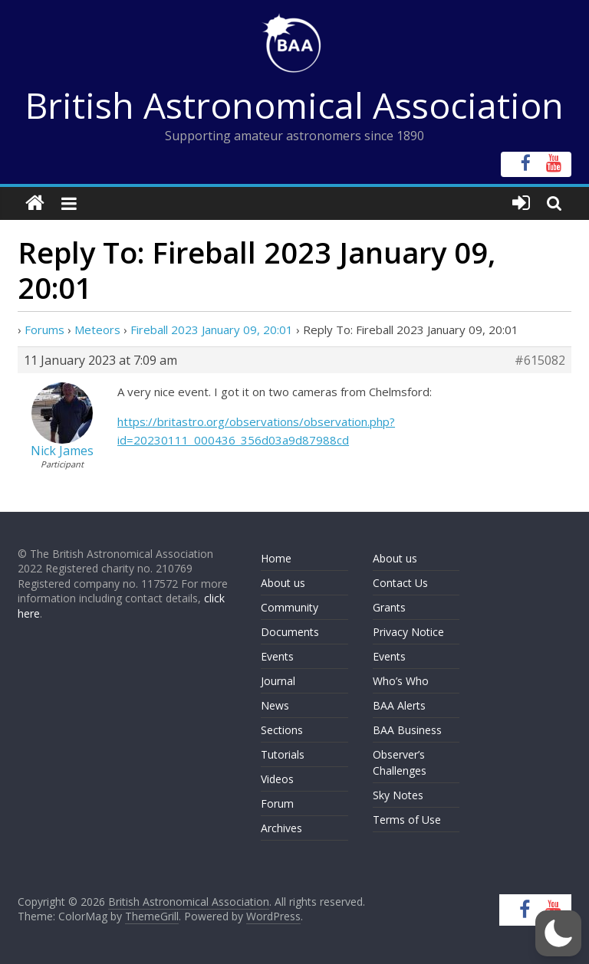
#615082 (540, 360)
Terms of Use (407, 819)
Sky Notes (398, 795)
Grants (389, 607)
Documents (290, 632)
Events (277, 656)
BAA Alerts (399, 705)
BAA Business (407, 730)
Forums (44, 329)
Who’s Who (401, 681)
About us (283, 582)
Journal (278, 681)
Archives (281, 828)
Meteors (97, 329)
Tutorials (282, 754)
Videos (277, 779)
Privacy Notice (408, 632)
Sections (282, 730)
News (275, 705)
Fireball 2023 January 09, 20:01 (211, 329)
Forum (277, 803)
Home (276, 558)
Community (289, 607)
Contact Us (400, 582)
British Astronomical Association (294, 105)
